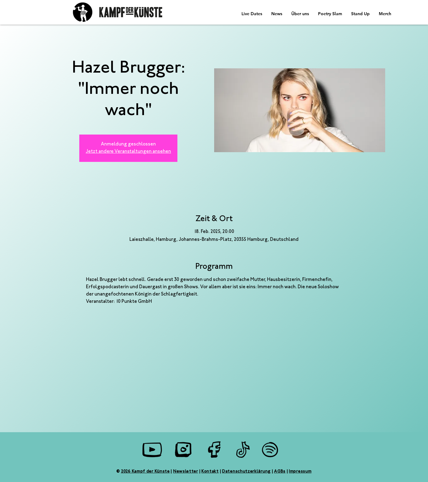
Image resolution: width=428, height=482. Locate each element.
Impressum (300, 471)
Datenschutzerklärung (246, 471)
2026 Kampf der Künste (145, 471)
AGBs (280, 471)
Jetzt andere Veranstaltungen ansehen (128, 151)
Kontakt (210, 471)
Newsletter (185, 471)
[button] (277, 13)
